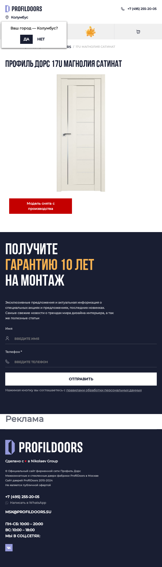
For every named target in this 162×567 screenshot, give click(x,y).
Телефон (13, 352)
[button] (142, 9)
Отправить (81, 379)
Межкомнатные (16, 475)
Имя (8, 328)
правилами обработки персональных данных (104, 390)
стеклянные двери (43, 475)
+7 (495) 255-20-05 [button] (22, 496)
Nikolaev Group (44, 461)
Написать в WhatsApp (28, 503)
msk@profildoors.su (28, 512)
